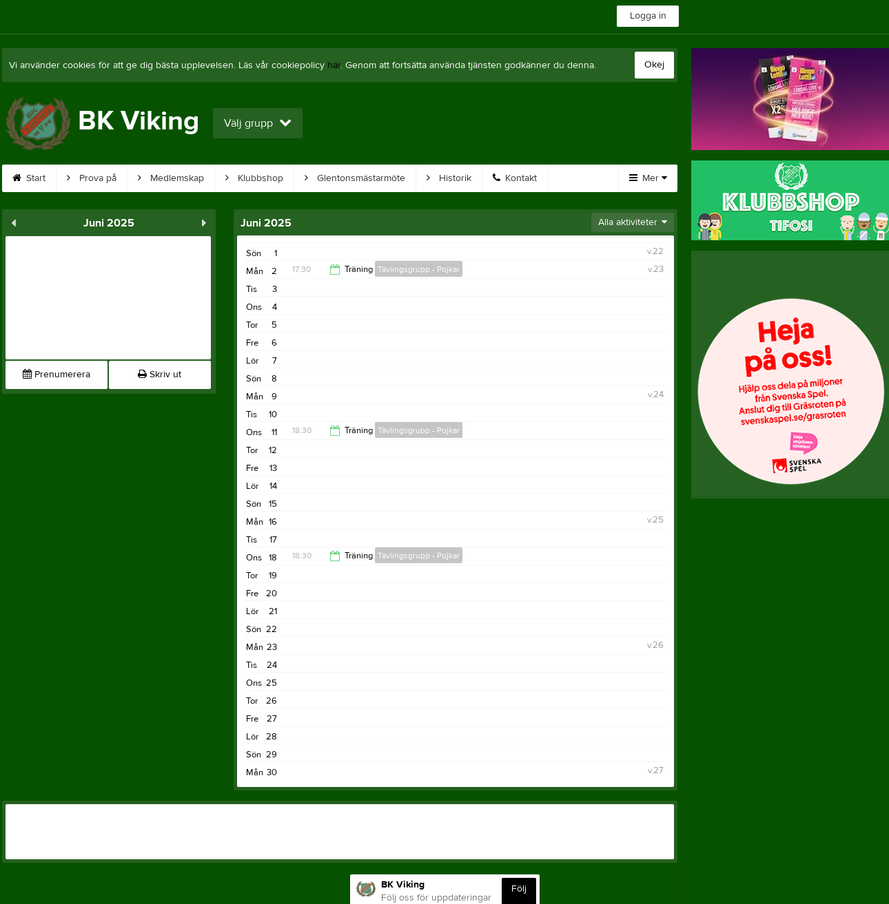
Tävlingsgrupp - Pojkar (419, 269)
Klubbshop (254, 178)
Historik (449, 178)
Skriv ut (159, 374)
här (333, 65)
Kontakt (515, 178)
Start (28, 178)
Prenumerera (56, 374)
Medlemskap (171, 178)
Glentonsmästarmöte (355, 178)
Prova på (91, 178)
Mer (648, 178)
